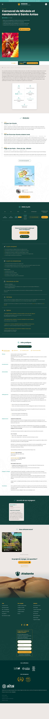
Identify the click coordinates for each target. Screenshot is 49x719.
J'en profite (37, 0)
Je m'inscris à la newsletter (24, 652)
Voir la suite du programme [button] (24, 160)
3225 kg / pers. (24, 106)
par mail (33, 303)
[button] (2, 4)
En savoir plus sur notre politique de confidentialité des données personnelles (24, 655)
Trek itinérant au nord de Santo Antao (11, 544)
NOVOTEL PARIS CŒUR (15, 458)
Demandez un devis (24, 196)
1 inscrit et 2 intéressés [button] (25, 218)
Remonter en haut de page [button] (24, 554)
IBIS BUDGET (13, 452)
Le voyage (13, 63)
